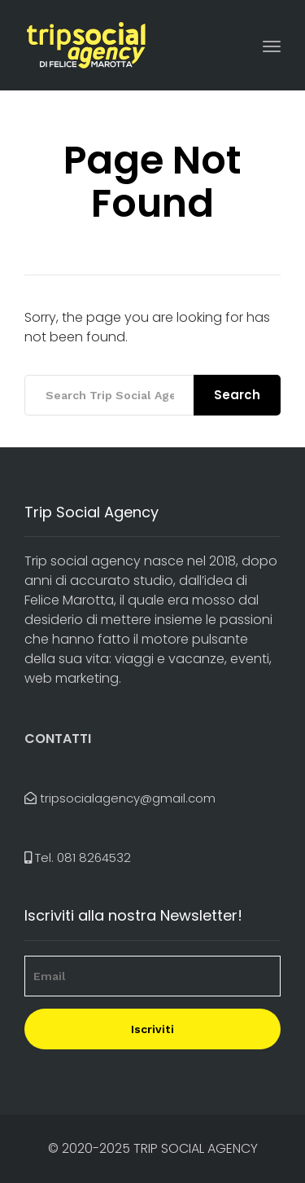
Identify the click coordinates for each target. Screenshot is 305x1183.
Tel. (77, 857)
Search (237, 394)
